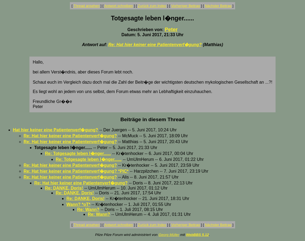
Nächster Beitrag (218, 6)
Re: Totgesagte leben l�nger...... (78, 153)
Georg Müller (169, 235)
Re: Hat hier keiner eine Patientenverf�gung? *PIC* (76, 171)
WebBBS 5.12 (197, 235)
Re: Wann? (88, 209)
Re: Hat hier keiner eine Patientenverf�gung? (155, 44)
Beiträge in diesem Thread (153, 119)
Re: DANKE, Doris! (64, 188)
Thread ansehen (87, 6)
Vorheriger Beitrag (185, 6)
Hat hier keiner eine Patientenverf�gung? (55, 130)
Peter (171, 29)
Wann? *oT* (78, 204)
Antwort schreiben (118, 6)
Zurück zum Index (152, 6)
